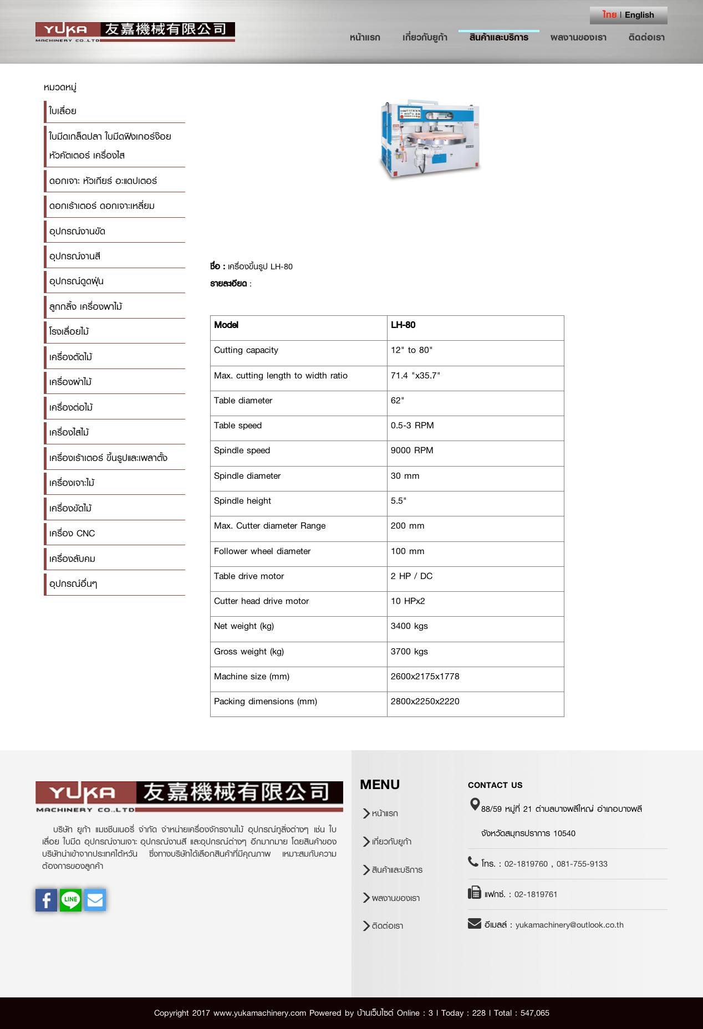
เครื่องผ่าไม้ (70, 382)
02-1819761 (536, 894)
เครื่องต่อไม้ (71, 407)
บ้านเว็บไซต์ (375, 1013)
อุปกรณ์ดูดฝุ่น (76, 281)
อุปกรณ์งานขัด (77, 231)
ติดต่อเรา (647, 37)
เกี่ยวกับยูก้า (425, 37)
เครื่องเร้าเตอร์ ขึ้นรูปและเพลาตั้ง (108, 457)
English (639, 14)
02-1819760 (526, 864)
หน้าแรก (370, 37)
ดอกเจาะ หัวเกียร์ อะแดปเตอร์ (103, 180)
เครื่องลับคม (72, 558)
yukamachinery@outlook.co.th (570, 924)
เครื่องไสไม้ (69, 432)
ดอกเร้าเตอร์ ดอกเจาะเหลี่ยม (102, 205)
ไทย (610, 14)
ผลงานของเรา (579, 37)
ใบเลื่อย (63, 111)
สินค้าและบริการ (499, 37)
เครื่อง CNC (72, 533)
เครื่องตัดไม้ (70, 357)
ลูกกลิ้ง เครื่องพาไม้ (85, 306)
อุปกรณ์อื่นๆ (73, 583)
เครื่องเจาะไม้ (71, 482)
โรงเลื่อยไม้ (69, 331)
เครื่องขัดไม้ (70, 508)
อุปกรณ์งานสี (74, 256)
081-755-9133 (582, 864)
